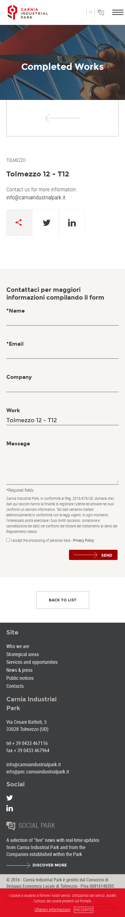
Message (18, 443)
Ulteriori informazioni (52, 910)
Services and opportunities (32, 662)
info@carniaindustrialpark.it (35, 197)
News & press (19, 670)
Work (13, 410)
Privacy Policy (83, 540)
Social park (108, 14)
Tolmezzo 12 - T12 (37, 174)
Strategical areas (22, 654)
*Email (15, 344)
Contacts (15, 686)
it (90, 12)
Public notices (20, 678)
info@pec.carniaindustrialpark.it (37, 771)
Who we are (17, 646)
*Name (15, 311)
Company (19, 377)
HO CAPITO (83, 909)
